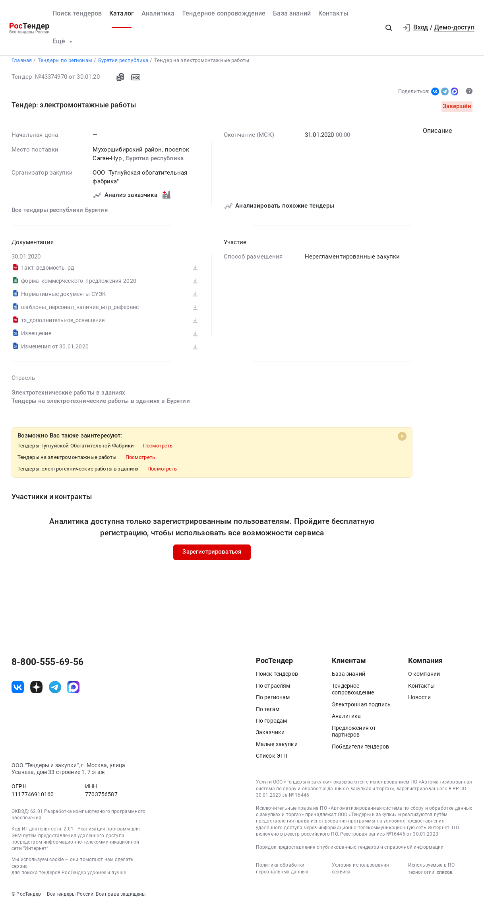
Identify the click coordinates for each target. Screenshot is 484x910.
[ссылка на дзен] (36, 690)
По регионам (273, 700)
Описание (437, 134)
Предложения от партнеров (354, 734)
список (445, 875)
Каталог (121, 13)
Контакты (333, 13)
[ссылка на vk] (18, 690)
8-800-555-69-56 (47, 665)
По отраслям (273, 689)
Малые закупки (277, 747)
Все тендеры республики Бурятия (60, 213)
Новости (419, 700)
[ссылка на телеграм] (55, 690)
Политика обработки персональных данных (282, 871)
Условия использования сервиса (360, 871)
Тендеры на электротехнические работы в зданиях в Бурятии (101, 404)
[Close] (402, 439)
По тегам (267, 712)
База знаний (292, 13)
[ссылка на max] (73, 690)
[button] (389, 27)
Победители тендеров (360, 750)
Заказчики (270, 735)
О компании (424, 677)
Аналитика (157, 13)
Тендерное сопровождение (224, 13)
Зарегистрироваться (212, 555)
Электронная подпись (361, 707)
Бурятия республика (155, 161)
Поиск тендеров (77, 13)
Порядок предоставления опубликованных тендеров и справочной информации (350, 850)
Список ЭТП (272, 759)
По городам (271, 724)
